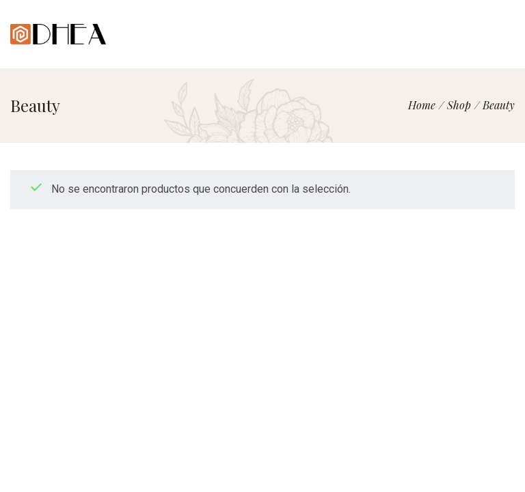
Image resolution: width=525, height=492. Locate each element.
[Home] (421, 105)
